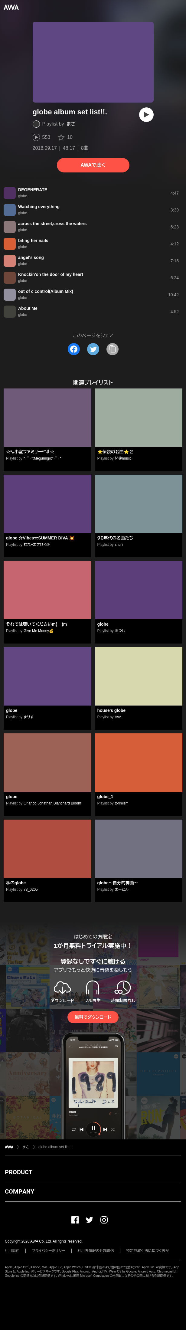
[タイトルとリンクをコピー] (112, 349)
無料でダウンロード (93, 1017)
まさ (71, 123)
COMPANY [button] (19, 1191)
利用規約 (12, 1251)
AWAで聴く (92, 165)
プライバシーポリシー (48, 1251)
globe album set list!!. (55, 1147)
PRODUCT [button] (18, 1172)
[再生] (146, 114)
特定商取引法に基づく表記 (147, 1251)
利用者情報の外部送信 (96, 1251)
